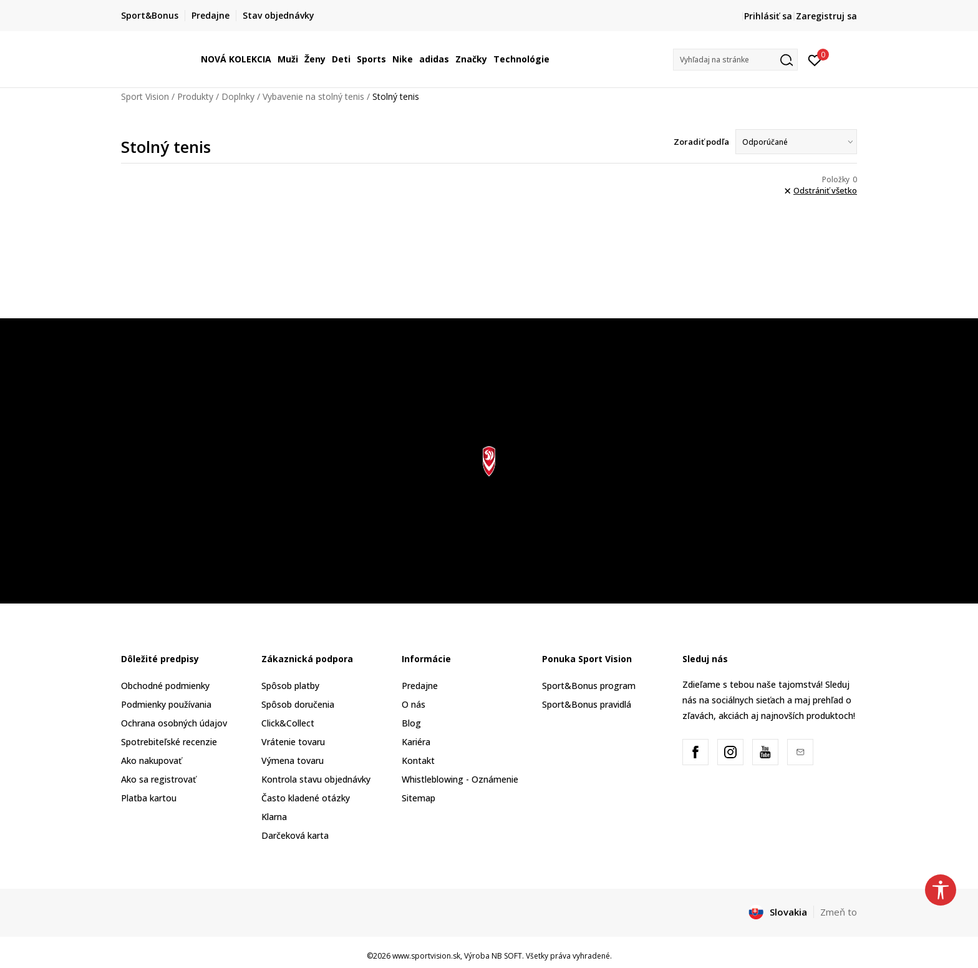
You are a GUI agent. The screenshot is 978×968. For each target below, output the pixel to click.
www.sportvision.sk (426, 956)
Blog (411, 723)
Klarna (274, 817)
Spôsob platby (290, 686)
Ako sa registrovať (158, 779)
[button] (735, 60)
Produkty (195, 96)
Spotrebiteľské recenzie (169, 742)
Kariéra (416, 742)
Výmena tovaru (292, 760)
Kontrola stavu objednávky (315, 779)
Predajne (420, 686)
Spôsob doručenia (297, 704)
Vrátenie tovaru (293, 742)
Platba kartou (149, 798)
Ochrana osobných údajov (174, 723)
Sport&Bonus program (589, 686)
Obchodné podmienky (165, 686)
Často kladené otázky (305, 798)
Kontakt (418, 760)
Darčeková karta (295, 835)
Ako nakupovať (151, 760)
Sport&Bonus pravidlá (586, 704)
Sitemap (418, 798)
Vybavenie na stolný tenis (313, 96)
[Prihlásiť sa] (815, 59)
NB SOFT (506, 956)
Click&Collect (287, 723)
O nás (413, 704)
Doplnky (237, 96)
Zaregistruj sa (826, 16)
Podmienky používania (166, 704)
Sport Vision (145, 96)
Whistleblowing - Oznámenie (460, 779)
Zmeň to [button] (838, 912)
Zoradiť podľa (701, 141)
